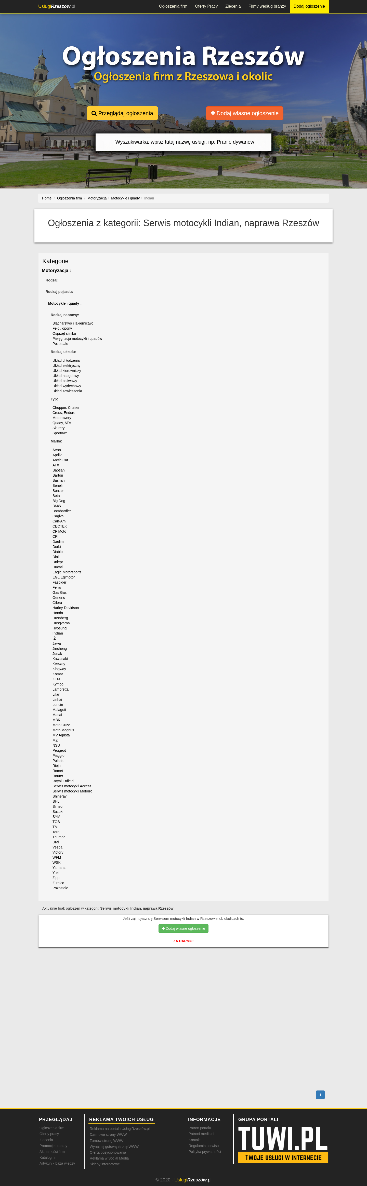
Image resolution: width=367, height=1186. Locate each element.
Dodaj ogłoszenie (309, 6)
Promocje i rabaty (53, 1146)
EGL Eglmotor (64, 577)
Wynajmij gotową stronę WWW (114, 1146)
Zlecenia (233, 6)
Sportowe (60, 433)
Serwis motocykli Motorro (72, 791)
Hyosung (60, 628)
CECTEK (60, 526)
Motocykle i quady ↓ (65, 303)
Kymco (58, 684)
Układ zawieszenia (67, 391)
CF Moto (59, 531)
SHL (56, 801)
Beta (56, 496)
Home (46, 198)
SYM (56, 817)
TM (55, 827)
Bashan (58, 480)
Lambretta (61, 689)
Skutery (58, 428)
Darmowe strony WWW (108, 1135)
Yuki (56, 873)
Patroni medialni (201, 1134)
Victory (58, 852)
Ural (56, 842)
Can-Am (59, 521)
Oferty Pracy (206, 6)
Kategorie (55, 261)
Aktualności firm (52, 1152)
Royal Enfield (63, 781)
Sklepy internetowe (105, 1164)
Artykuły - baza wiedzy (57, 1163)
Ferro (57, 587)
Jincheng (60, 648)
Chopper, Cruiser (66, 408)
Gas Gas (60, 592)
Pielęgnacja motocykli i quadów (77, 338)
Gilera (57, 603)
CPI (55, 536)
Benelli (58, 485)
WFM (57, 857)
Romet (58, 771)
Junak (57, 654)
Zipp (56, 878)
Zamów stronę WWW (106, 1141)
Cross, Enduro (64, 413)
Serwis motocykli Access (72, 786)
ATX (56, 465)
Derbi (57, 547)
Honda (58, 613)
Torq (56, 832)
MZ (55, 740)
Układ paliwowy (65, 381)
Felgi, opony (62, 328)
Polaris (58, 761)
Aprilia (57, 455)
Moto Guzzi (62, 725)
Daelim (58, 542)
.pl (56, 6)
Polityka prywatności (205, 1152)
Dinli (56, 557)
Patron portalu (200, 1128)
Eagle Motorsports (67, 572)
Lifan (56, 694)
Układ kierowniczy (67, 371)
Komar (58, 674)
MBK (56, 720)
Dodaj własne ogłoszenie (245, 113)
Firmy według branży (267, 6)
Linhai (57, 699)
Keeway (59, 664)
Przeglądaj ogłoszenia (122, 113)
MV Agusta (61, 735)
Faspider (59, 582)
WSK (57, 862)
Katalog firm (49, 1157)
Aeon (57, 450)
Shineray (60, 796)
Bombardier (62, 511)
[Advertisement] (183, 973)
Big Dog (59, 501)
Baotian (58, 470)
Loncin (58, 705)
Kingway (59, 669)
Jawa (57, 643)
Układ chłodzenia (66, 360)
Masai (57, 715)
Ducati (58, 567)
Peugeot (59, 750)
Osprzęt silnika (64, 333)
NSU (56, 745)
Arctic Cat (60, 460)
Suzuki (58, 812)
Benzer (58, 491)
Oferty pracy (49, 1134)
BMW (57, 506)
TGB (56, 822)
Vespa (57, 847)
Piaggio (58, 755)
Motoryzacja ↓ (57, 270)
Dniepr (58, 562)
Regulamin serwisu (204, 1146)
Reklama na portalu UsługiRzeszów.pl (120, 1129)
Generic (59, 598)
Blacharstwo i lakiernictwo (73, 323)
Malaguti (59, 710)
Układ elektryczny (67, 365)
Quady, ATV (62, 423)
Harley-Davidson (66, 608)
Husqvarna (61, 623)
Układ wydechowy (67, 386)
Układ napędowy (66, 376)
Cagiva (58, 516)
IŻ (54, 638)
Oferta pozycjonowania (108, 1152)
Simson (58, 806)
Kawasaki (60, 659)
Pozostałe (60, 344)
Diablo (58, 552)
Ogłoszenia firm (173, 6)
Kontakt (195, 1140)
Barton (58, 475)
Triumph (59, 837)
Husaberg (60, 618)
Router (58, 776)
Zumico (58, 883)
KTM (56, 679)
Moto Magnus (63, 730)
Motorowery (62, 418)
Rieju (57, 766)
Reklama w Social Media (109, 1158)
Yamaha (59, 868)
